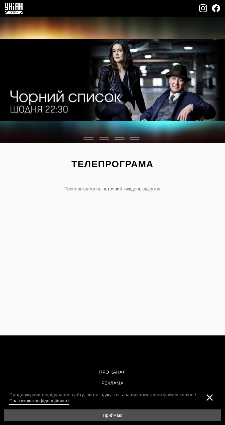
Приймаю (112, 415)
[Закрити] (209, 397)
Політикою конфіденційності (39, 400)
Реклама (112, 383)
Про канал (112, 372)
